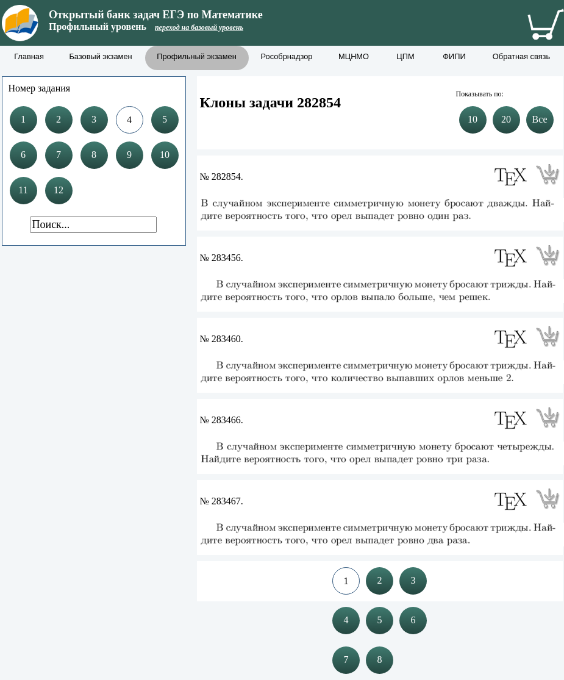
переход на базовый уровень (199, 27)
